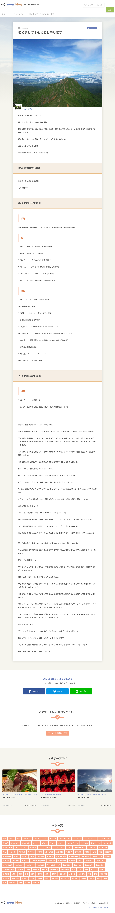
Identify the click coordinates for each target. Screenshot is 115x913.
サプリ (52, 842)
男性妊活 (81, 873)
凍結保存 (108, 851)
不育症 (40, 851)
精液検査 (6, 878)
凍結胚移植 (7, 856)
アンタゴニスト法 (40, 838)
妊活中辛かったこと (11, 797)
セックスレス (95, 842)
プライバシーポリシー (89, 901)
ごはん (44, 842)
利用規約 (76, 901)
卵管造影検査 (73, 856)
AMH (4, 838)
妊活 (80, 860)
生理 (47, 873)
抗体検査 (36, 869)
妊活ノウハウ (19, 794)
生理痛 (54, 873)
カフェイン (77, 838)
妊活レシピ (30, 864)
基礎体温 (25, 860)
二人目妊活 (87, 794)
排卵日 (44, 869)
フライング (92, 847)
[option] (20, 787)
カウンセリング (64, 838)
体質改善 (78, 851)
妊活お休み (89, 860)
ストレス (11, 794)
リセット (12, 851)
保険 (94, 851)
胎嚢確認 (15, 878)
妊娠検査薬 (62, 860)
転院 (98, 878)
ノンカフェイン (58, 847)
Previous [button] (4, 780)
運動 (105, 878)
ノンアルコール (44, 847)
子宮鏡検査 (100, 864)
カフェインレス (89, 838)
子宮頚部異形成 (8, 869)
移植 (95, 873)
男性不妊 (100, 794)
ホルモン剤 (103, 847)
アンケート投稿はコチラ (57, 732)
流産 (20, 873)
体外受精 (49, 794)
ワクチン (31, 851)
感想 (54, 794)
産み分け (63, 873)
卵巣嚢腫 (41, 856)
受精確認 (6, 860)
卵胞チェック (97, 856)
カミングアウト (104, 838)
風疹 (20, 882)
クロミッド (26, 842)
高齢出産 (58, 794)
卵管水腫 (50, 856)
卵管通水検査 (61, 856)
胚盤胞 (32, 878)
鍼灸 (105, 794)
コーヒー (36, 842)
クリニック (15, 842)
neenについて (57, 901)
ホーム (5, 14)
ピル (69, 847)
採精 (80, 869)
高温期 (27, 882)
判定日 (16, 856)
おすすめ (5, 794)
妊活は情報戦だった (49, 797)
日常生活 (94, 869)
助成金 (32, 856)
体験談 (87, 851)
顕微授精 (12, 882)
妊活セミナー (100, 860)
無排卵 (40, 873)
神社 (89, 873)
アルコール (27, 838)
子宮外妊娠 (78, 864)
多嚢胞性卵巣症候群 (38, 860)
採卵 (73, 869)
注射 (13, 873)
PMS (18, 838)
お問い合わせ (104, 901)
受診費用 (15, 860)
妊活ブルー (19, 864)
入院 (100, 851)
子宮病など (89, 864)
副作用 (24, 856)
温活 (26, 873)
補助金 (84, 878)
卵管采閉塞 (85, 856)
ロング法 (22, 851)
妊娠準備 (72, 860)
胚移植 (40, 878)
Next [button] (110, 780)
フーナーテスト (79, 847)
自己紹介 (75, 878)
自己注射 (55, 878)
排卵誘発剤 (65, 869)
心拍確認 (20, 869)
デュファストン (21, 847)
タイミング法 (20, 14)
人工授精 (94, 794)
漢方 (32, 873)
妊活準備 (41, 864)
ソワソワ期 (107, 842)
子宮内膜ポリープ (29, 794)
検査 (102, 869)
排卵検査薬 (54, 869)
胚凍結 (24, 878)
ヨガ (4, 851)
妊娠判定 (52, 860)
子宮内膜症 (67, 864)
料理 (86, 869)
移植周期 (103, 873)
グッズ (5, 842)
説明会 (91, 878)
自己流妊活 (65, 878)
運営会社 (67, 901)
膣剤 (47, 878)
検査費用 (6, 873)
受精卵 (107, 856)
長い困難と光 (83, 797)
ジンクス (61, 842)
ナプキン (33, 847)
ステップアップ (72, 842)
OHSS (11, 838)
